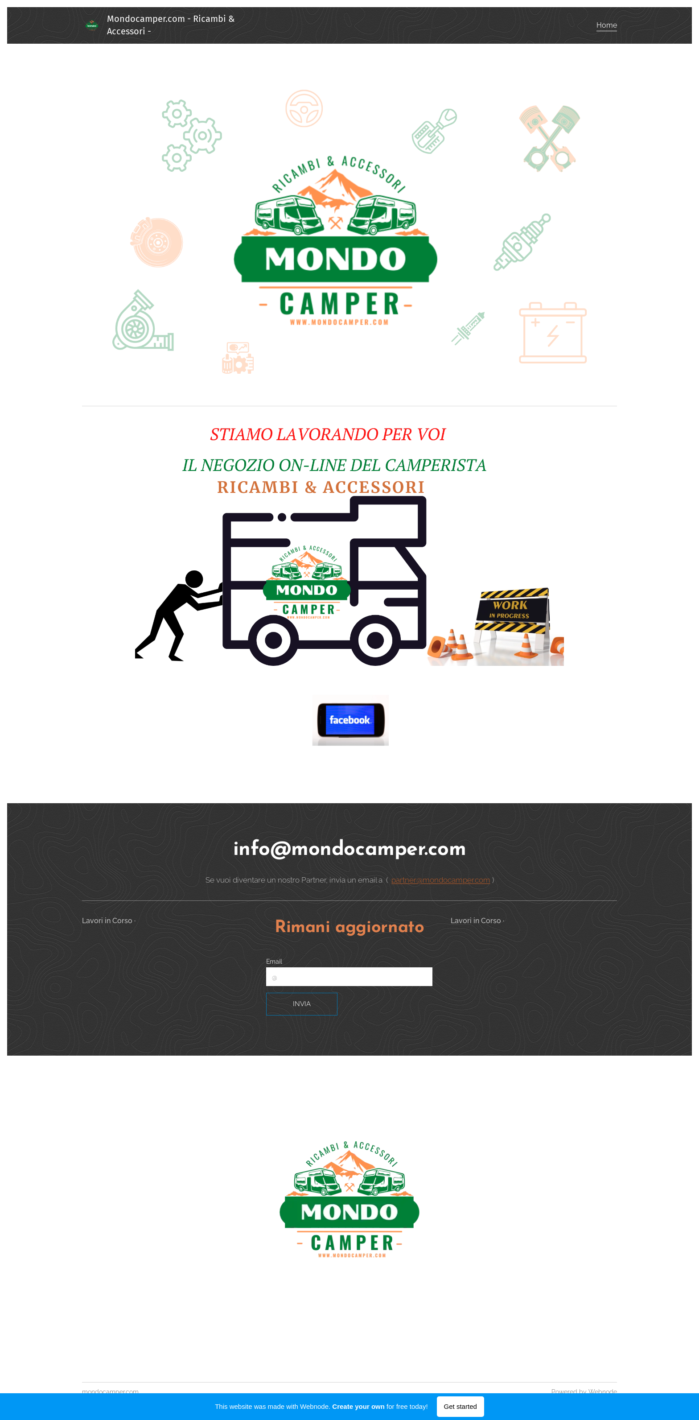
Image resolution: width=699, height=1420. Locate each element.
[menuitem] (605, 25)
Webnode (602, 1391)
